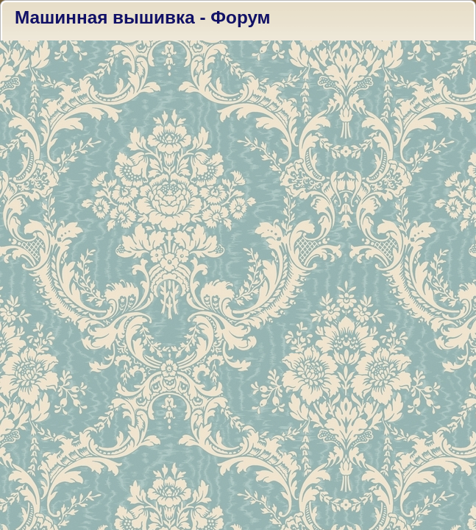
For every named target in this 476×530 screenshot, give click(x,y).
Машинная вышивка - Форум (143, 17)
